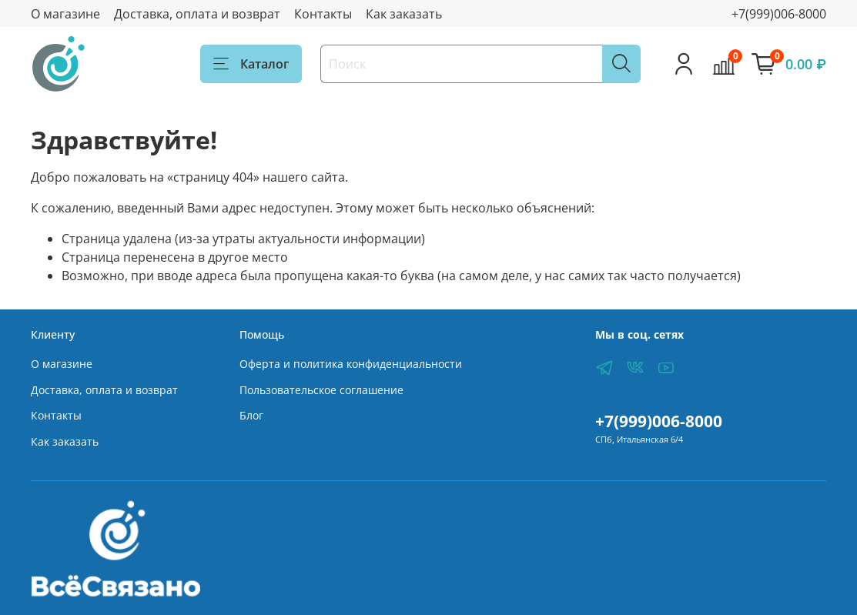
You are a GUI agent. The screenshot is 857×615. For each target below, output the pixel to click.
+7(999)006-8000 (778, 13)
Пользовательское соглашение (321, 390)
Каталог (251, 63)
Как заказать (404, 13)
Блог (251, 415)
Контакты (323, 13)
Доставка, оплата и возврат (197, 13)
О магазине (65, 13)
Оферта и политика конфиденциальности (350, 363)
